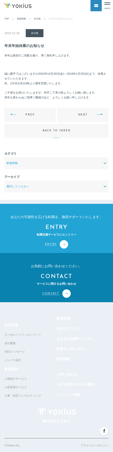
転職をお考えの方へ (71, 349)
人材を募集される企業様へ (77, 384)
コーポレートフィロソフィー (22, 334)
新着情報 (21, 18)
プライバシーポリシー (94, 445)
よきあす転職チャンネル (75, 339)
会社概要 (10, 343)
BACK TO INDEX (57, 130)
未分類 (37, 18)
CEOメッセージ (14, 351)
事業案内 (11, 369)
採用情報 (63, 359)
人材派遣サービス (15, 387)
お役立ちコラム (68, 329)
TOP (6, 18)
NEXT (83, 114)
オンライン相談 (68, 395)
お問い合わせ (66, 374)
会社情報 (11, 325)
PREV (30, 114)
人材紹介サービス (15, 378)
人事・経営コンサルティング (22, 395)
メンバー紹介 (12, 360)
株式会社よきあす (56, 415)
